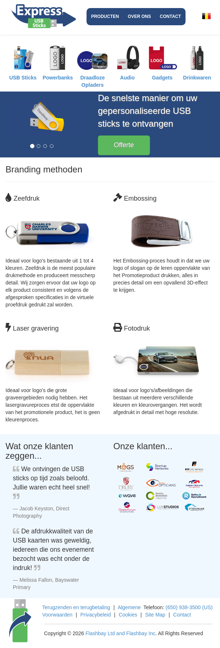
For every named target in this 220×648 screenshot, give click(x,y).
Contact (170, 16)
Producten (105, 16)
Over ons (139, 16)
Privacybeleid (95, 615)
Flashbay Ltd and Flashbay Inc (120, 633)
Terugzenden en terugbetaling (76, 607)
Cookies (128, 615)
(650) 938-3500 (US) (189, 607)
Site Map (155, 615)
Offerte (124, 145)
